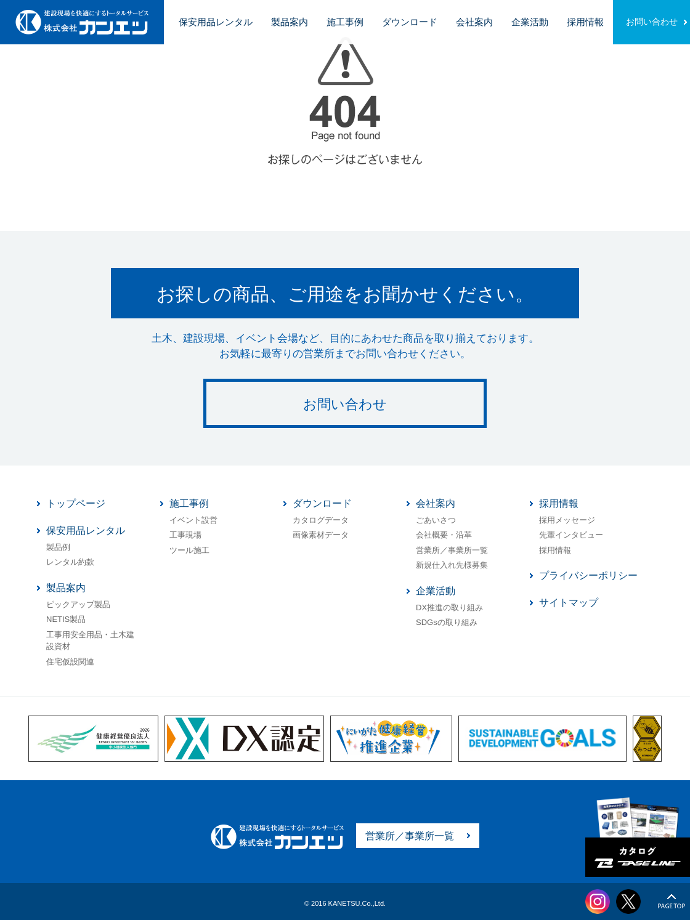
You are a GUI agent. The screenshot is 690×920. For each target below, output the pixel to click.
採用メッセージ (567, 520)
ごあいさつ (436, 520)
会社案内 (474, 22)
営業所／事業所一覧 (452, 550)
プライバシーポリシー (588, 575)
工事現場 (185, 534)
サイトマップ (568, 602)
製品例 (58, 547)
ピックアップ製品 (78, 604)
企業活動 (529, 22)
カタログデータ (321, 520)
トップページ (75, 503)
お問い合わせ (652, 21)
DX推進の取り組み (449, 607)
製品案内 (289, 22)
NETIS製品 (66, 619)
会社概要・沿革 (444, 534)
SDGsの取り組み (446, 622)
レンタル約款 (70, 562)
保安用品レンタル (216, 22)
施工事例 (345, 22)
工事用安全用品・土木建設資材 (90, 641)
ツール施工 (189, 550)
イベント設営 (193, 520)
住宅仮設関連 (70, 661)
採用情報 (585, 22)
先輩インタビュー (571, 534)
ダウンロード (409, 22)
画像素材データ (321, 534)
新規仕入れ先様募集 (452, 565)
